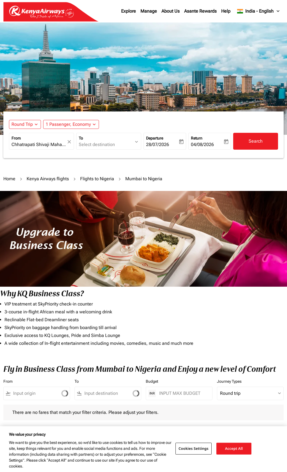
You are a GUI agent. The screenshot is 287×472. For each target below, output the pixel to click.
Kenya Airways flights (48, 178)
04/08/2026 (202, 144)
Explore (128, 11)
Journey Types (229, 381)
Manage (148, 11)
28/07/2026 (157, 144)
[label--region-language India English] (259, 11)
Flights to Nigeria (97, 178)
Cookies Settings (194, 448)
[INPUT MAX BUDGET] (183, 393)
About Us (170, 11)
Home (9, 178)
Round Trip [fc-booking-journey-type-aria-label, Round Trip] (22, 124)
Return (196, 138)
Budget (152, 381)
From (16, 138)
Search (256, 141)
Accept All (234, 448)
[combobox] (38, 144)
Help (225, 11)
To (81, 138)
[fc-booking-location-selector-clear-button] (70, 141)
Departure (154, 138)
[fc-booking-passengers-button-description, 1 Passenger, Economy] (68, 124)
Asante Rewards (200, 11)
